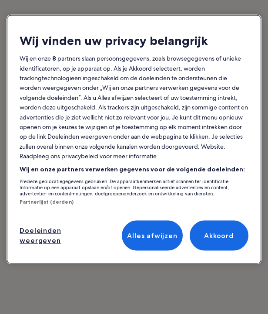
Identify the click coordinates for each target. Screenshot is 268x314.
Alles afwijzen (152, 235)
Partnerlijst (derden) (46, 202)
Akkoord (219, 235)
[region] (134, 139)
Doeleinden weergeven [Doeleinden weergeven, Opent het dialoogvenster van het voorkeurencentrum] (40, 235)
